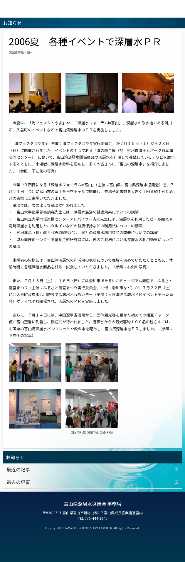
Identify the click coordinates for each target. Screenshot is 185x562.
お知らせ (15, 457)
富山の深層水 (92, 8)
